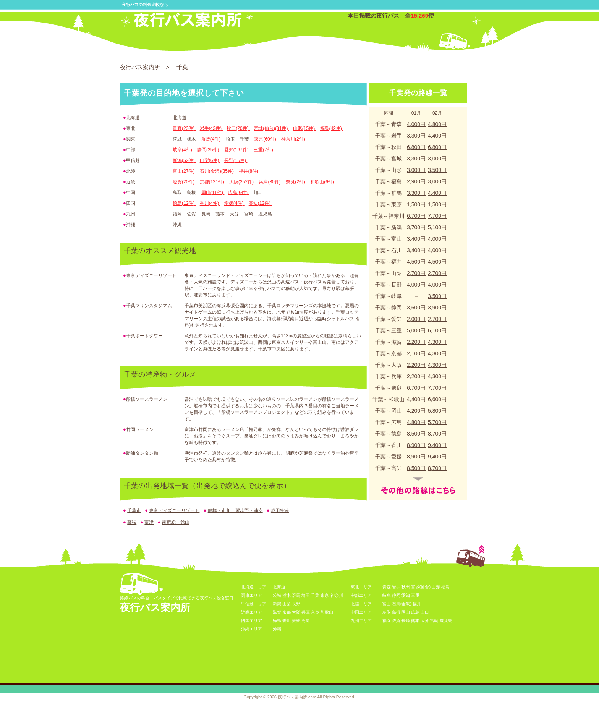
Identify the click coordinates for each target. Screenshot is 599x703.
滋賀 (277, 612)
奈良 (315, 612)
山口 (425, 612)
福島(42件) (331, 128)
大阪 (296, 612)
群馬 (296, 595)
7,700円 (437, 216)
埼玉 (305, 595)
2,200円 (416, 342)
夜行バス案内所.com (297, 697)
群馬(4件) (211, 139)
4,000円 (416, 124)
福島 (445, 587)
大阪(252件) (242, 182)
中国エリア (361, 612)
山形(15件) (304, 128)
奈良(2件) (296, 182)
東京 (325, 595)
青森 (386, 587)
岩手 (396, 587)
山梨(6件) (210, 160)
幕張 (131, 522)
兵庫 (305, 612)
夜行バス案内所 (140, 67)
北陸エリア (361, 603)
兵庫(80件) (270, 182)
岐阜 (386, 595)
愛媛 (296, 620)
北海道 (279, 587)
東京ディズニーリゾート (174, 510)
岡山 (405, 612)
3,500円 (437, 170)
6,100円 (437, 330)
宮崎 (434, 620)
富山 (386, 603)
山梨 (286, 603)
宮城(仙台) (421, 587)
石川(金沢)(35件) (217, 171)
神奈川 (336, 595)
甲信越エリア (253, 603)
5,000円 (416, 330)
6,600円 (437, 399)
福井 (417, 603)
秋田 (405, 587)
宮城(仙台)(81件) (271, 128)
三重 (415, 595)
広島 (415, 612)
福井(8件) (249, 171)
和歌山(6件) (322, 182)
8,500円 (416, 434)
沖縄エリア (251, 629)
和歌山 (327, 612)
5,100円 (437, 227)
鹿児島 (446, 620)
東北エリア (361, 587)
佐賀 (396, 620)
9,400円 (437, 445)
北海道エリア (253, 587)
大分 (425, 620)
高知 (305, 620)
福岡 (386, 620)
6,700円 (416, 216)
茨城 (277, 595)
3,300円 (416, 136)
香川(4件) (210, 203)
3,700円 (416, 227)
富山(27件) (184, 171)
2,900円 (416, 181)
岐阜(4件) (183, 149)
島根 (396, 612)
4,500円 (416, 262)
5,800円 (437, 411)
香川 (286, 620)
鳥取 (386, 612)
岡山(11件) (213, 192)
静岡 (396, 595)
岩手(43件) (211, 128)
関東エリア (251, 595)
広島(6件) (238, 192)
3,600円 (416, 308)
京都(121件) (212, 182)
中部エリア (361, 595)
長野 (296, 603)
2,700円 (416, 273)
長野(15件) (236, 160)
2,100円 (416, 353)
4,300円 (437, 342)
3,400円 (416, 239)
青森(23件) (184, 128)
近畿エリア (251, 612)
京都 (286, 612)
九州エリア (361, 620)
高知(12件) (260, 203)
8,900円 (416, 445)
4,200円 (416, 411)
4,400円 (437, 136)
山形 (436, 587)
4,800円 (437, 124)
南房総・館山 (175, 522)
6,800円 (416, 147)
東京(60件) (265, 139)
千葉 (315, 595)
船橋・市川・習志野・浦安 (235, 510)
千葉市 (134, 510)
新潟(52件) (184, 160)
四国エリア (251, 620)
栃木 (286, 595)
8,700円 (437, 434)
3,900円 (437, 308)
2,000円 (416, 319)
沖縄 (277, 629)
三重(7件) (264, 149)
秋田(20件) (238, 128)
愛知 (405, 595)
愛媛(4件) (234, 203)
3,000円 (437, 159)
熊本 (415, 620)
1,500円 (416, 204)
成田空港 (280, 510)
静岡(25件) (208, 149)
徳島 (277, 620)
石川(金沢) (401, 603)
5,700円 (437, 422)
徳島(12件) (184, 203)
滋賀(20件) (184, 182)
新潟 (277, 603)
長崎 (405, 620)
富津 (149, 522)
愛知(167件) (237, 149)
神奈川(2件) (293, 139)
